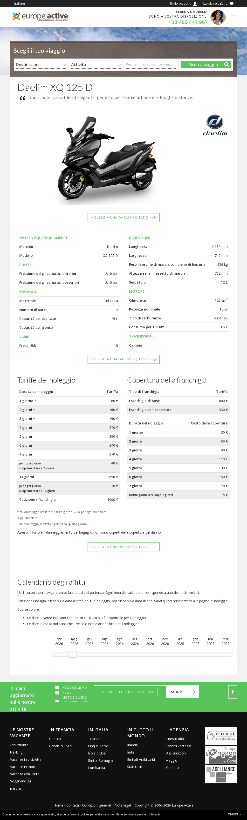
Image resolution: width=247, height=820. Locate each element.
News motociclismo (74, 695)
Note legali (123, 805)
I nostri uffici (175, 738)
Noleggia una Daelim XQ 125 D (120, 217)
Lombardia (96, 767)
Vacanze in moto (23, 766)
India (131, 752)
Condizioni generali (96, 805)
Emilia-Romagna (101, 760)
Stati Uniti (134, 766)
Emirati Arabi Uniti (141, 759)
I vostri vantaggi (178, 746)
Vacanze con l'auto (25, 774)
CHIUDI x (234, 814)
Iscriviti (179, 692)
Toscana (95, 738)
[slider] (73, 654)
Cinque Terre (98, 746)
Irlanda (132, 745)
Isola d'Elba (97, 753)
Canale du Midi (60, 746)
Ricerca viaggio (203, 64)
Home (58, 805)
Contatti (172, 767)
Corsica (55, 738)
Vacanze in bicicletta (25, 759)
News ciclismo (74, 688)
